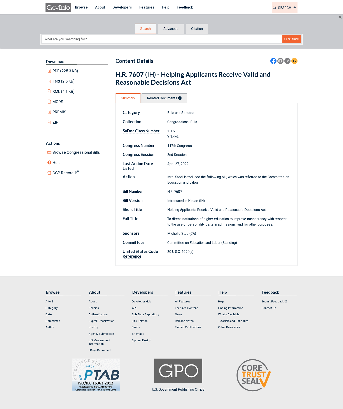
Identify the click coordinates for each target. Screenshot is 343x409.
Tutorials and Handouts (233, 321)
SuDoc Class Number (141, 130)
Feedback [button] (185, 7)
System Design (141, 340)
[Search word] (162, 39)
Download (55, 61)
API (134, 308)
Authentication (98, 314)
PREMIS (59, 112)
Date (49, 314)
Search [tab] (145, 29)
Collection (132, 121)
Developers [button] (122, 7)
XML (63, 91)
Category (131, 112)
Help (56, 162)
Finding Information (230, 308)
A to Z (50, 301)
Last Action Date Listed (138, 166)
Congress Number (139, 145)
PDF (65, 71)
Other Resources (229, 327)
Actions (53, 143)
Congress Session (138, 154)
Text (63, 81)
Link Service (139, 321)
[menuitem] (81, 7)
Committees (134, 242)
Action (129, 176)
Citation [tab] (197, 29)
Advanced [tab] (170, 29)
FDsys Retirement (100, 350)
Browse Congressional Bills (76, 152)
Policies (94, 308)
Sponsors (131, 233)
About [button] (100, 7)
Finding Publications (188, 327)
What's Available (228, 314)
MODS (57, 101)
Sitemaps (138, 333)
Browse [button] (81, 7)
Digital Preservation (101, 321)
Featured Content (186, 308)
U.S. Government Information (99, 341)
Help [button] (165, 7)
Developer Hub (141, 301)
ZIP (55, 122)
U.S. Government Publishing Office (178, 375)
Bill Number (133, 191)
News (178, 314)
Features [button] (146, 7)
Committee (53, 321)
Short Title (132, 209)
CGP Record (63, 173)
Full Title (130, 218)
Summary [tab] (128, 98)
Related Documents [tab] (164, 98)
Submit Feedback (272, 301)
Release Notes (184, 321)
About (93, 301)
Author (50, 327)
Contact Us (268, 308)
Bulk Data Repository (145, 314)
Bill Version (133, 200)
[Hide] (340, 17)
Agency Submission (101, 333)
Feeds (136, 327)
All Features (182, 301)
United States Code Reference (140, 254)
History (93, 327)
